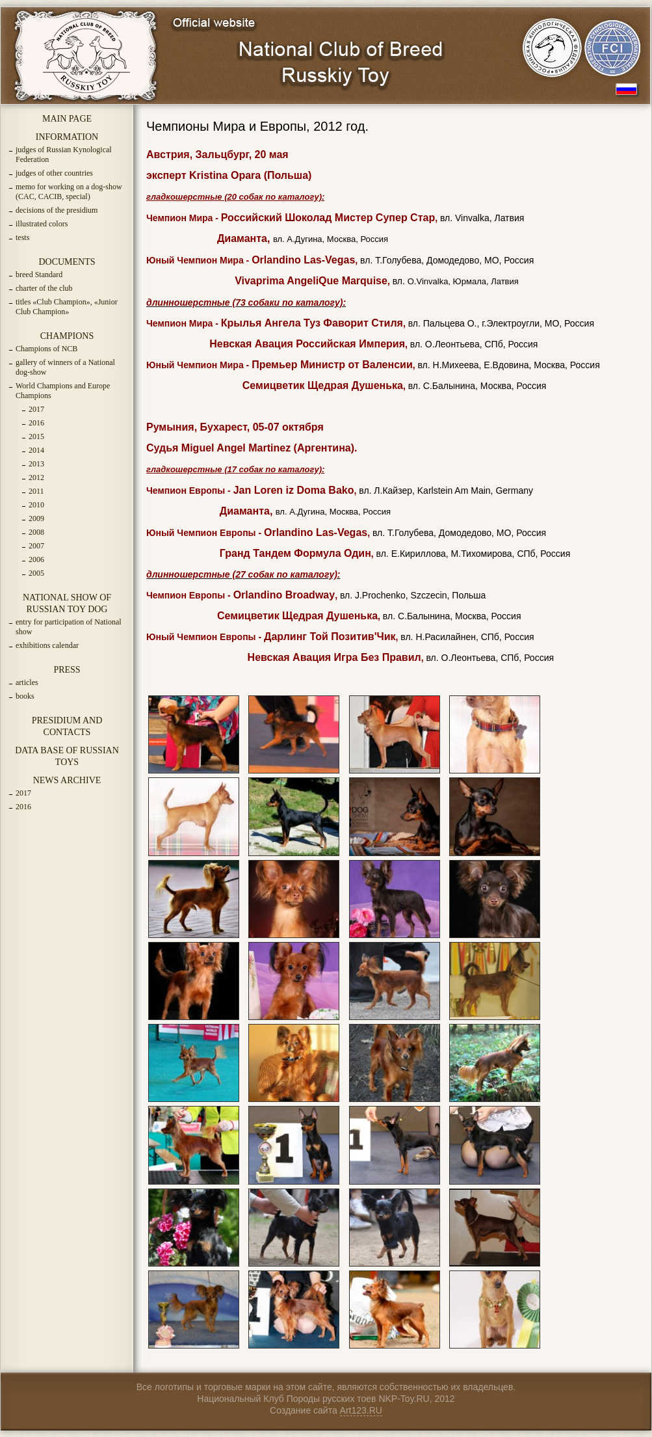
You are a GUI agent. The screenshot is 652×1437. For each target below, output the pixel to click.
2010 (36, 504)
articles (27, 682)
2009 (36, 518)
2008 (36, 532)
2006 (36, 559)
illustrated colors (42, 223)
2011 (36, 491)
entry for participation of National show (69, 626)
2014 (36, 450)
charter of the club (44, 288)
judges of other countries (54, 173)
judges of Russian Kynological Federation (64, 154)
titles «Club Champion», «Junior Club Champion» (67, 306)
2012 (36, 477)
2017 (36, 409)
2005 (36, 573)
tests (22, 237)
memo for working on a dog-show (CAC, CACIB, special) (69, 191)
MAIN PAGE (67, 119)
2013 (36, 463)
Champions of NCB (46, 348)
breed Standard (39, 274)
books (25, 696)
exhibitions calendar (47, 645)
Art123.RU (361, 1410)
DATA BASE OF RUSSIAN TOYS (67, 756)
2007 (36, 545)
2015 (36, 436)
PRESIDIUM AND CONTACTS (67, 726)
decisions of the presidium (57, 210)
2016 (36, 422)
